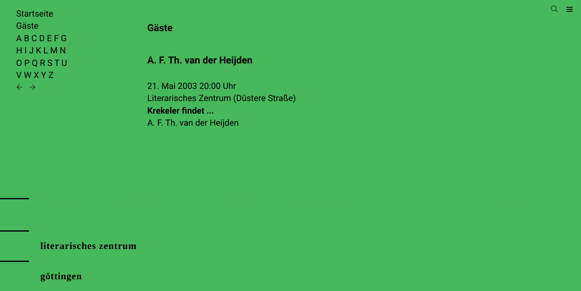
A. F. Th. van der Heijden (193, 123)
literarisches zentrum (88, 246)
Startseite (34, 14)
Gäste (27, 26)
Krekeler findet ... (180, 111)
